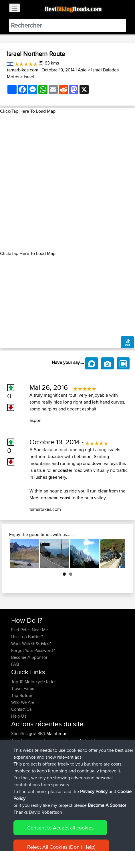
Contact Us (21, 709)
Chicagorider (23, 775)
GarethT (19, 782)
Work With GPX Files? (31, 643)
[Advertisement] (67, 182)
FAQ (15, 664)
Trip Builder (21, 695)
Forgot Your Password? (33, 650)
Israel (29, 76)
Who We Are (22, 702)
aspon (35, 420)
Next (116, 553)
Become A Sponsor (29, 657)
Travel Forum (23, 689)
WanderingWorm (27, 768)
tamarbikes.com (22, 70)
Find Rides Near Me (29, 630)
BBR (41, 734)
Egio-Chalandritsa (104, 754)
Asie (82, 70)
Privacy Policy (87, 829)
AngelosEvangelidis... (30, 740)
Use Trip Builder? (27, 637)
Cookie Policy (116, 829)
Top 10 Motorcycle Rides (33, 682)
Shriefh (18, 734)
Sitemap (64, 829)
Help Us (18, 716)
